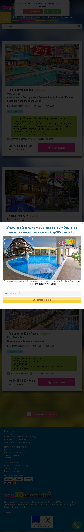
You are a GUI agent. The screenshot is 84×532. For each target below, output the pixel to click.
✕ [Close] (82, 224)
